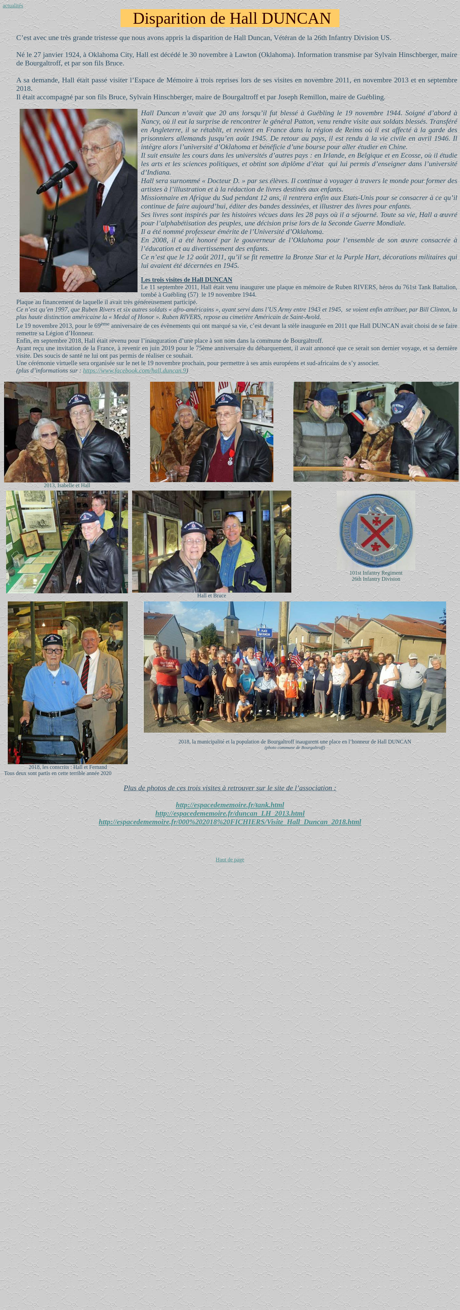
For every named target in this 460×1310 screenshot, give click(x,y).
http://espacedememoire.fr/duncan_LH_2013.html (230, 813)
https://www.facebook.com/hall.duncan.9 (134, 370)
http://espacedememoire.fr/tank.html (230, 805)
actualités (13, 5)
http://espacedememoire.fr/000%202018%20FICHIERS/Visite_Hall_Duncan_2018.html (230, 822)
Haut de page (230, 859)
